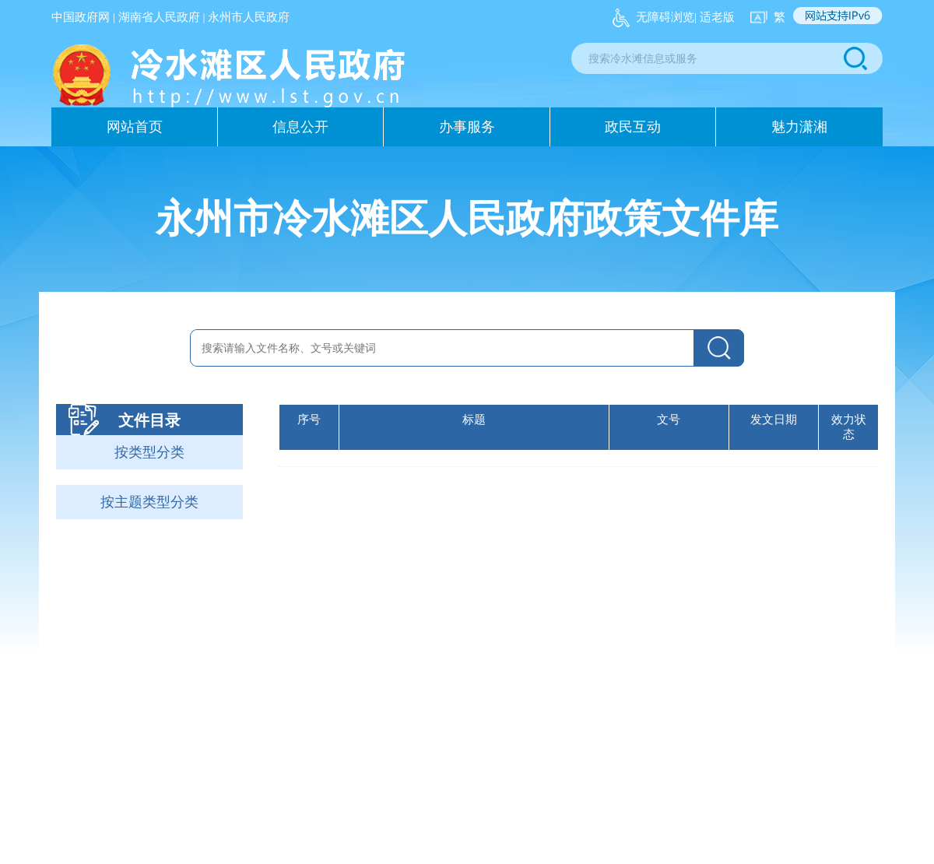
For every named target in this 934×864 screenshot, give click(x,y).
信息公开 (300, 127)
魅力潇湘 (799, 127)
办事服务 (467, 127)
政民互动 (633, 127)
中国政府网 (80, 17)
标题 (474, 419)
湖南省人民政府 (159, 17)
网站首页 (135, 127)
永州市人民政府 (249, 17)
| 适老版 (714, 17)
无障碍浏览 (665, 17)
